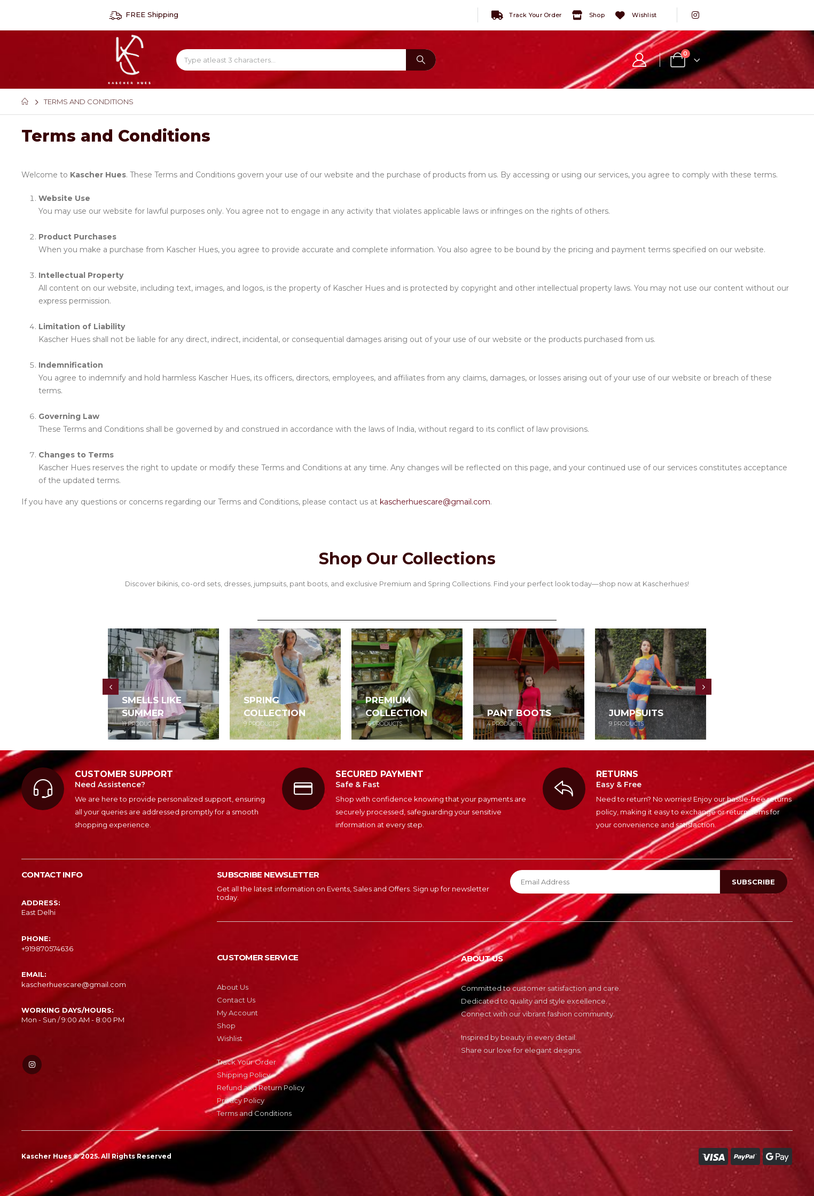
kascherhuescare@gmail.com (435, 502)
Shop (587, 15)
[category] (163, 684)
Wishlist (634, 15)
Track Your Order (525, 15)
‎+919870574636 (47, 948)
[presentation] (111, 687)
